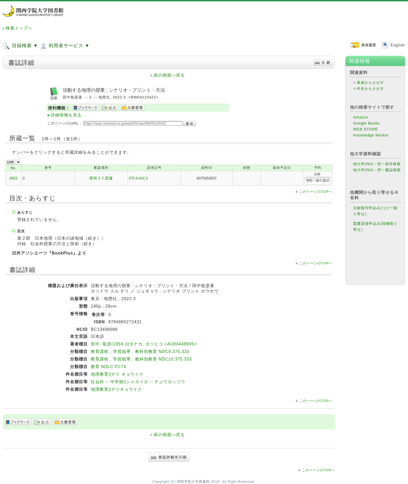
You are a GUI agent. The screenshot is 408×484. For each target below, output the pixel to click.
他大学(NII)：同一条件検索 (377, 164)
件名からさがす (370, 88)
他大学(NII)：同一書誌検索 (377, 170)
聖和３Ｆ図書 (101, 178)
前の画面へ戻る (169, 75)
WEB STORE (365, 129)
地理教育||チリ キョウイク (117, 374)
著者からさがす (370, 82)
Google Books (366, 123)
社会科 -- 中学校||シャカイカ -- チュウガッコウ (138, 382)
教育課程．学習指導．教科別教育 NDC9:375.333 (140, 351)
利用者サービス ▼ (64, 46)
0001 (14, 178)
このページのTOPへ (315, 192)
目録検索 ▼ (20, 46)
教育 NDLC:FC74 (108, 366)
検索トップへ (19, 28)
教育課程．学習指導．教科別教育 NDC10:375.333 (141, 359)
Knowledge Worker (371, 135)
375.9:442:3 (138, 178)
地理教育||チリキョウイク (116, 389)
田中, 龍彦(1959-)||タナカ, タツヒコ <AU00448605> (144, 344)
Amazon (360, 117)
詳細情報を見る (66, 115)
